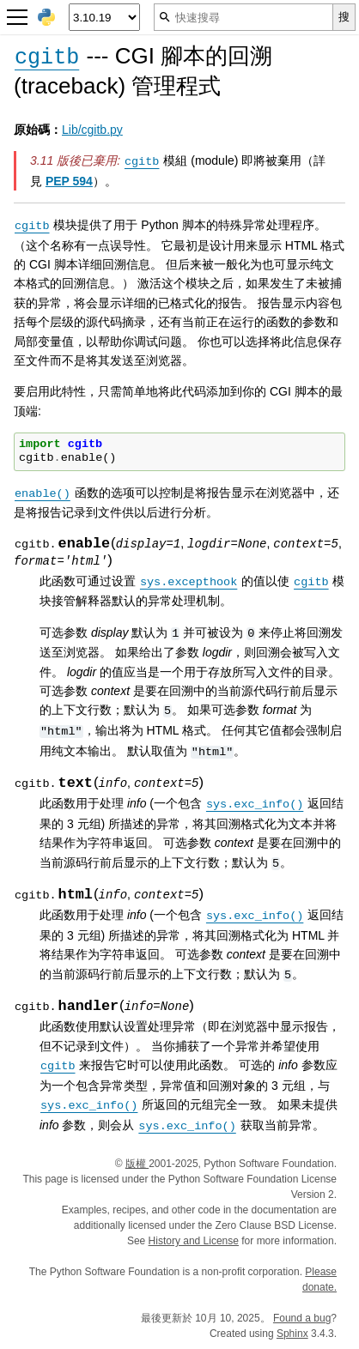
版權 (137, 1164)
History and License (194, 1241)
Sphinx (292, 1334)
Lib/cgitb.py (92, 129)
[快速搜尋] (243, 17)
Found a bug (302, 1318)
